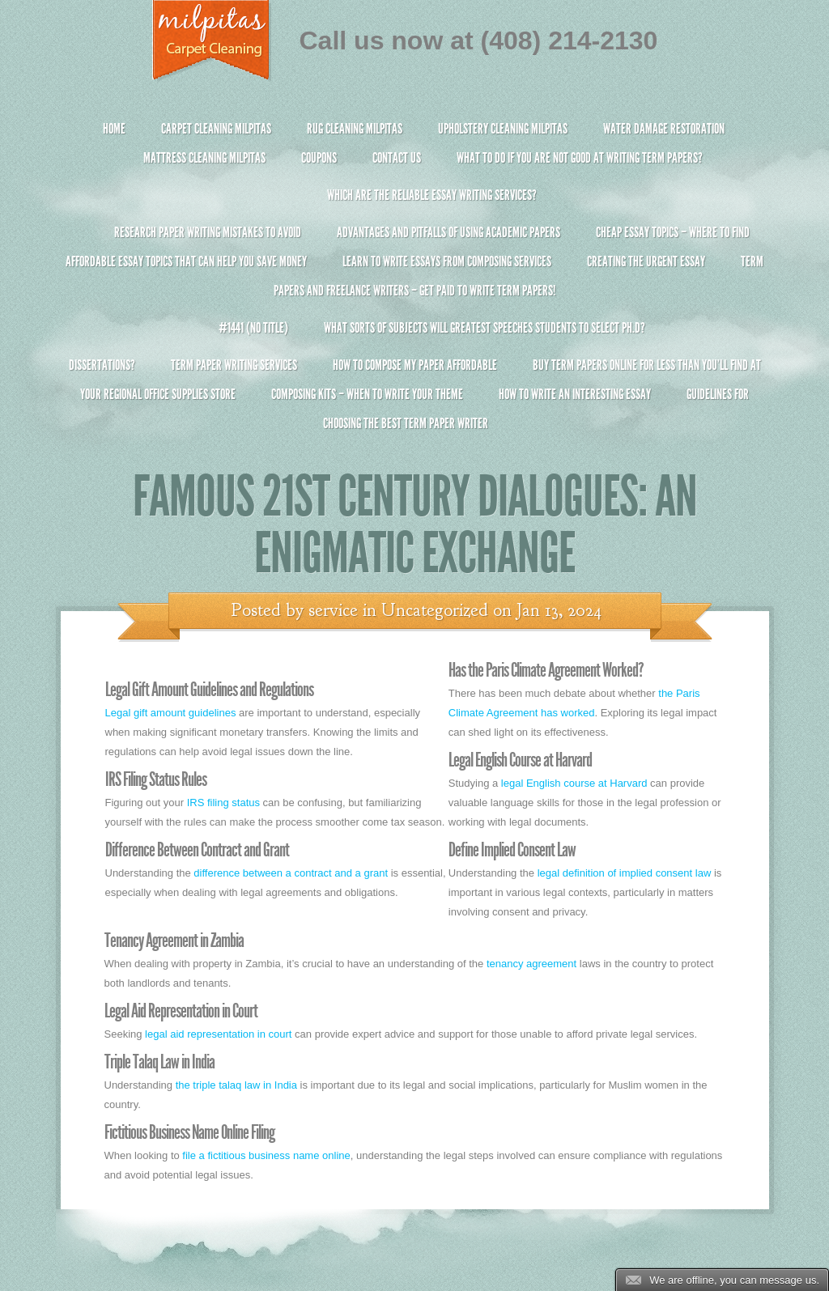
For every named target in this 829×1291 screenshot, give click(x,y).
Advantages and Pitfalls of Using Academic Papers (448, 232)
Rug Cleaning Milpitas (354, 129)
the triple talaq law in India (236, 1085)
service (333, 610)
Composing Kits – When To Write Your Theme (367, 394)
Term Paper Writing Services (234, 365)
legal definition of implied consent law (625, 873)
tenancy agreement (531, 964)
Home (114, 129)
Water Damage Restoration (664, 129)
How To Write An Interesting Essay (575, 394)
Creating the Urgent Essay (646, 261)
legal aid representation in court (218, 1034)
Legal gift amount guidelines (170, 713)
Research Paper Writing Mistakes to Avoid (207, 232)
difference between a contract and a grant (290, 873)
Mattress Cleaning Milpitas (204, 158)
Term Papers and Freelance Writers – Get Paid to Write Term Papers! (415, 283)
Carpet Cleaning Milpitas (216, 129)
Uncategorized (434, 610)
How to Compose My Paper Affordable (415, 365)
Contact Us (396, 158)
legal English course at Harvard (574, 783)
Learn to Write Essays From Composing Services (446, 261)
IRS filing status (223, 802)
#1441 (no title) (253, 328)
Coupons (319, 158)
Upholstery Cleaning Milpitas (503, 129)
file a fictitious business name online (266, 1155)
